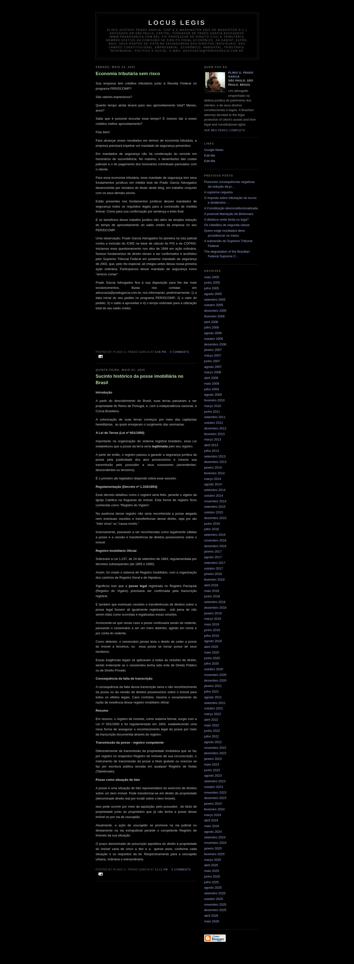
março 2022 (212, 714)
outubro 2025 (213, 899)
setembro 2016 (215, 535)
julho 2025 (211, 882)
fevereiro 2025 (214, 854)
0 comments (179, 352)
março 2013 (212, 439)
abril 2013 (211, 445)
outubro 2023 (213, 787)
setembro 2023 (215, 781)
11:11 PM (161, 869)
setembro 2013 (215, 456)
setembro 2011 (215, 417)
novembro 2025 (215, 904)
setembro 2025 (215, 893)
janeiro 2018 (213, 574)
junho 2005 (212, 282)
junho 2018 (212, 596)
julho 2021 (211, 691)
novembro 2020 (215, 675)
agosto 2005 (213, 294)
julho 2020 (211, 663)
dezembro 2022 (215, 753)
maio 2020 (211, 652)
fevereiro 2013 (214, 434)
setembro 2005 (215, 299)
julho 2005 (211, 288)
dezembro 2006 (215, 344)
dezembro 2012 (215, 428)
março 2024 (212, 815)
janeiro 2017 (213, 551)
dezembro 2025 (215, 910)
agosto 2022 (213, 742)
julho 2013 (211, 451)
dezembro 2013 (215, 462)
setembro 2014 (215, 490)
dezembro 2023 (215, 798)
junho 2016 (212, 523)
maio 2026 (211, 921)
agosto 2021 (213, 697)
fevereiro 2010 (214, 400)
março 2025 (212, 860)
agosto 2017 (213, 557)
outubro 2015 (213, 512)
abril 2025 (211, 865)
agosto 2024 (213, 831)
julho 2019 (211, 635)
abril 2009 (211, 378)
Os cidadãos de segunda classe (226, 225)
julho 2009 (211, 389)
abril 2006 (211, 322)
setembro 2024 (215, 837)
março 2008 (212, 372)
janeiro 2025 (213, 848)
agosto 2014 (213, 484)
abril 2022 (211, 719)
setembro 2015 (215, 506)
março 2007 (212, 355)
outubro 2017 (213, 568)
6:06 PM (160, 352)
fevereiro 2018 (214, 579)
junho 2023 (212, 770)
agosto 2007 (213, 367)
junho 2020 (212, 658)
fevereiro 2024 (214, 809)
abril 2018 (211, 585)
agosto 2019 (213, 641)
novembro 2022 (215, 748)
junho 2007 (212, 361)
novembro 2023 (215, 792)
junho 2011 (212, 411)
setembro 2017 (215, 563)
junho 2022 (212, 731)
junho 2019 (212, 630)
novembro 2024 (215, 843)
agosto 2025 (213, 887)
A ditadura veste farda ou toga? (226, 219)
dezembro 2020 (215, 680)
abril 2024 (211, 820)
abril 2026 (211, 915)
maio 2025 (211, 871)
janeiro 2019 (213, 613)
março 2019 (212, 619)
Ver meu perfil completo (224, 130)
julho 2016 (211, 529)
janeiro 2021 (213, 686)
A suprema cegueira (218, 192)
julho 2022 (211, 736)
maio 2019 (211, 624)
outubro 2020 (213, 669)
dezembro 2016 (215, 546)
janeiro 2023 (213, 759)
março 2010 (212, 406)
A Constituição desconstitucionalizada (231, 208)
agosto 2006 (213, 333)
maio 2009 (211, 383)
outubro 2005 (213, 305)
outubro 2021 (213, 708)
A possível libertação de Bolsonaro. (229, 214)
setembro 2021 (215, 703)
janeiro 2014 (213, 467)
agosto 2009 (213, 394)
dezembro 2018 (215, 607)
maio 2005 (211, 277)
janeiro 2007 (213, 350)
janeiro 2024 (213, 803)
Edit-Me (209, 155)
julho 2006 (211, 327)
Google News (213, 150)
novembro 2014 (215, 501)
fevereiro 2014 (214, 473)
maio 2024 (211, 826)
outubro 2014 (213, 495)
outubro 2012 (213, 423)
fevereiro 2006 (214, 316)
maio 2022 (211, 725)
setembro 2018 (215, 602)
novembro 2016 (215, 540)
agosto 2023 (213, 775)
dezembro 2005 (215, 310)
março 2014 (212, 479)
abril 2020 (211, 647)
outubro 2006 (213, 339)
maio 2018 (211, 591)
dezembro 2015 (215, 518)
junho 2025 (212, 876)
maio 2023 (211, 764)
